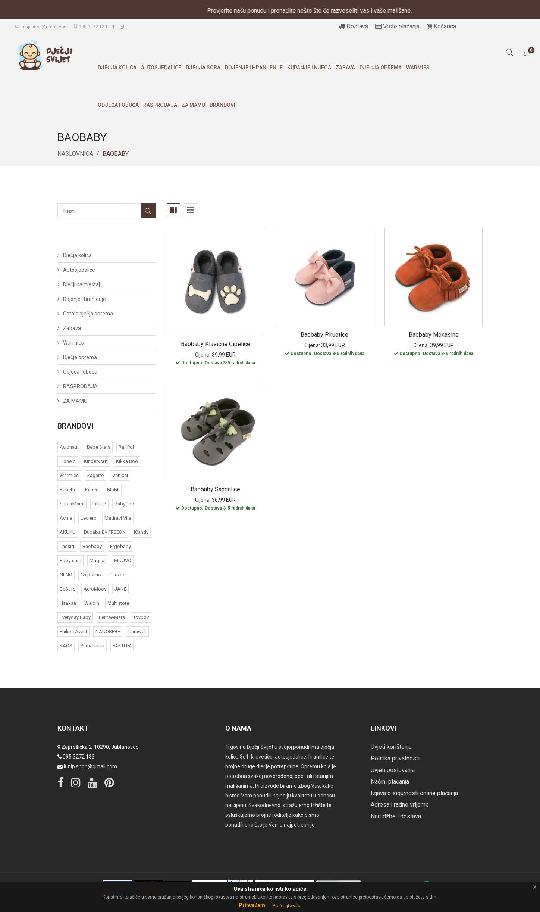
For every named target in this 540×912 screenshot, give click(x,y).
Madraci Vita (117, 518)
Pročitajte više (287, 905)
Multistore (118, 603)
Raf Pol (126, 447)
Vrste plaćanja (397, 26)
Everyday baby (75, 617)
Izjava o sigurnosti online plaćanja (414, 793)
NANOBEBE (107, 631)
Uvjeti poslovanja (393, 770)
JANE (120, 589)
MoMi (113, 489)
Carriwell (137, 631)
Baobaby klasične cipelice (215, 344)
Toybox (141, 617)
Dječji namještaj (81, 284)
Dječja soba (203, 68)
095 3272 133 (90, 26)
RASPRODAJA (160, 105)
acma (66, 518)
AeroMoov (95, 589)
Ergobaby (120, 546)
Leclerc (88, 518)
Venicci (120, 475)
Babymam (70, 560)
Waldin (91, 603)
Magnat (98, 560)
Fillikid (99, 504)
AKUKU (68, 532)
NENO (66, 575)
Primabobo (92, 645)
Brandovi (222, 105)
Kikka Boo (127, 461)
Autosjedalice (161, 68)
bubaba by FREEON (105, 532)
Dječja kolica (117, 68)
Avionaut (69, 447)
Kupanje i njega (309, 68)
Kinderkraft (96, 461)
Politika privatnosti (395, 758)
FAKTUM (122, 645)
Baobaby (92, 546)
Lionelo (68, 461)
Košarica (441, 26)
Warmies (418, 68)
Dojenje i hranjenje (254, 68)
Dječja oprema (381, 68)
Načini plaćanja (390, 781)
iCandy (141, 532)
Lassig (67, 546)
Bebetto (68, 489)
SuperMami (72, 504)
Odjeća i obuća (118, 105)
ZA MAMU (193, 105)
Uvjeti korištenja (391, 746)
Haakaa (68, 603)
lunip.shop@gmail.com (41, 26)
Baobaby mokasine (434, 334)
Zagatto (95, 475)
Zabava (345, 68)
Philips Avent (73, 631)
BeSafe (67, 589)
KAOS (66, 645)
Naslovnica (75, 153)
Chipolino (91, 575)
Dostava (353, 26)
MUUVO (122, 560)
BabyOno (124, 504)
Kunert (92, 489)
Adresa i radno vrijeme (400, 804)
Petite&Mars (112, 617)
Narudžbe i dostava (396, 816)
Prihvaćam (252, 905)
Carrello (117, 575)
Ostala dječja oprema (88, 314)
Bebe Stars (98, 447)
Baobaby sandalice (215, 489)
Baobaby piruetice (324, 334)
